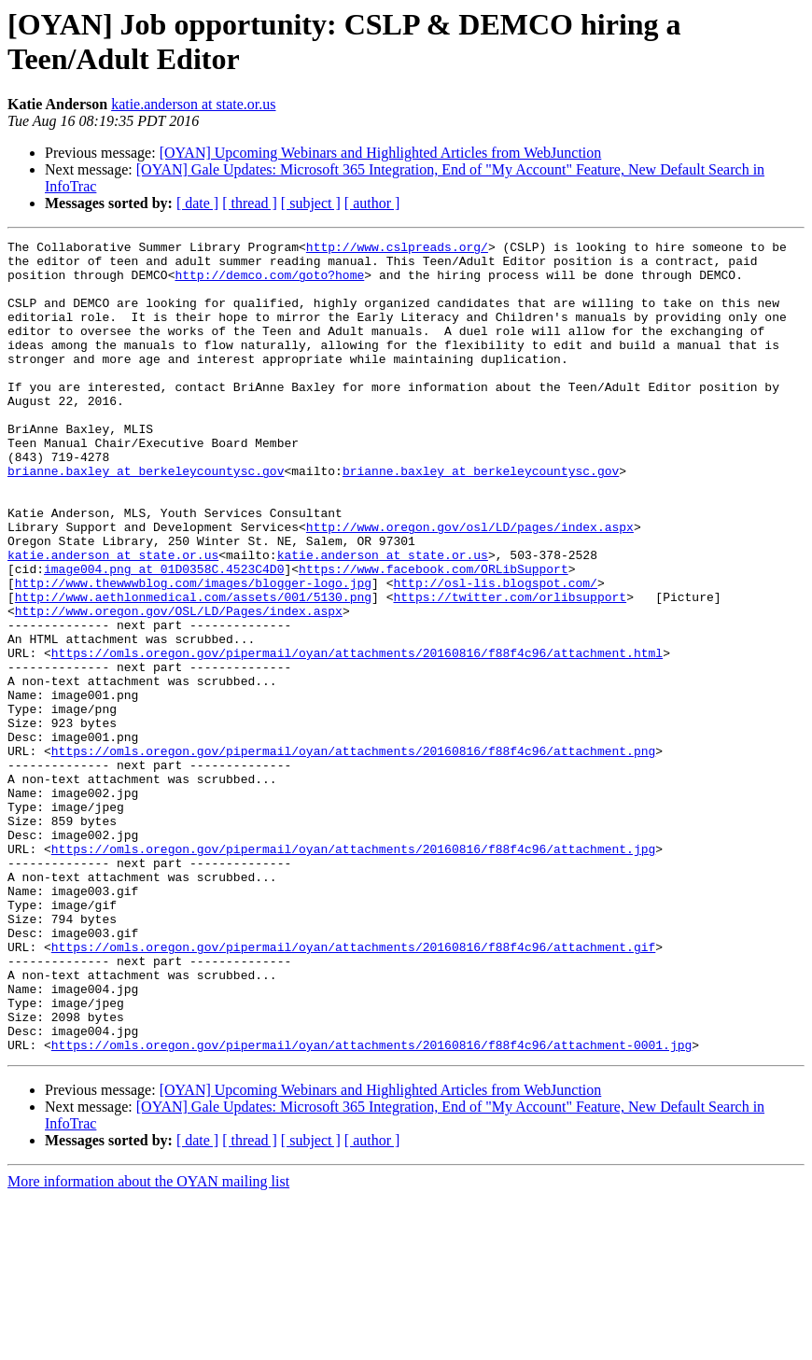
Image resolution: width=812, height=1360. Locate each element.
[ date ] (197, 203)
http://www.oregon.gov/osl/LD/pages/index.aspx (470, 585)
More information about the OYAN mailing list (148, 1344)
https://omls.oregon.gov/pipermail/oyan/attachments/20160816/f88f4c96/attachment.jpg (353, 971)
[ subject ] (311, 203)
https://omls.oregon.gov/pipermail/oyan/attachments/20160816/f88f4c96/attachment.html (357, 736)
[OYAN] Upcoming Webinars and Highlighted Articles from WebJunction (381, 153)
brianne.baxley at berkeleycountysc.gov (145, 518)
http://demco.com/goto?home (269, 282)
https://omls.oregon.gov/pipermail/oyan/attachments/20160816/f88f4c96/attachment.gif (353, 1089)
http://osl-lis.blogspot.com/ (494, 652)
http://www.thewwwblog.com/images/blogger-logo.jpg (193, 652)
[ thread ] (249, 203)
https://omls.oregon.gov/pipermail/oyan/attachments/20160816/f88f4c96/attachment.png (353, 854)
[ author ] (372, 203)
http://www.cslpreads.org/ (397, 249)
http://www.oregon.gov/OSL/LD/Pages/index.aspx (179, 686)
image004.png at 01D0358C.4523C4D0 (164, 635)
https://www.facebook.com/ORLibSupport (433, 635)
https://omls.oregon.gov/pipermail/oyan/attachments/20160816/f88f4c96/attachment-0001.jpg (371, 1207)
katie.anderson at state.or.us (193, 104)
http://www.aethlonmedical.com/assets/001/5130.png (193, 669)
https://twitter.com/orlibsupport (509, 669)
